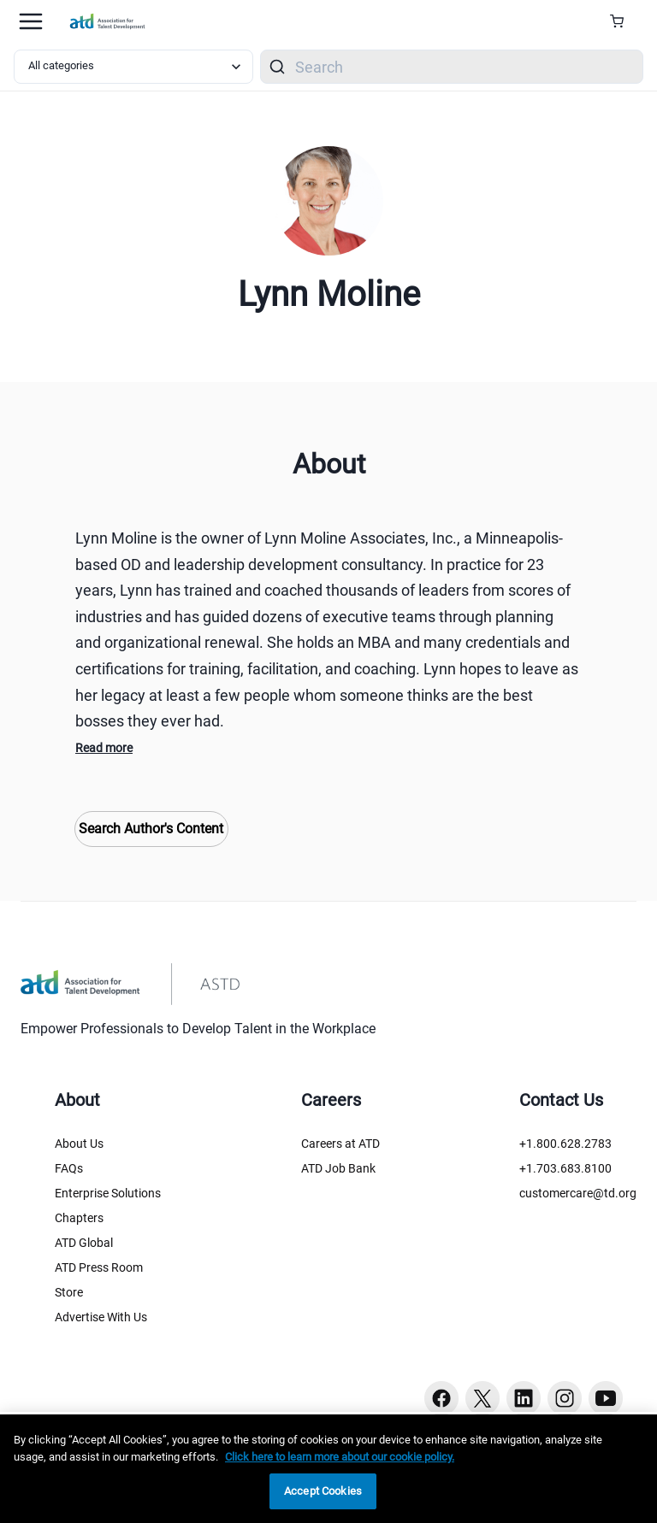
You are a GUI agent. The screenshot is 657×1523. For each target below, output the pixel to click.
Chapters (79, 1218)
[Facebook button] (441, 1398)
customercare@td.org (577, 1193)
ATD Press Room (99, 1267)
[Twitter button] (482, 1398)
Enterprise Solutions (108, 1193)
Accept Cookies (323, 1491)
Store (69, 1292)
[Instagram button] (565, 1398)
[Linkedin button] (523, 1398)
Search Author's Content (151, 828)
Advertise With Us (101, 1317)
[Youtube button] (606, 1398)
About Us (79, 1143)
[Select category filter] (133, 67)
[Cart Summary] (623, 21)
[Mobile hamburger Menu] (31, 21)
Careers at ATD (340, 1143)
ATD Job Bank (338, 1168)
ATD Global (84, 1243)
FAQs (69, 1168)
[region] (328, 1468)
